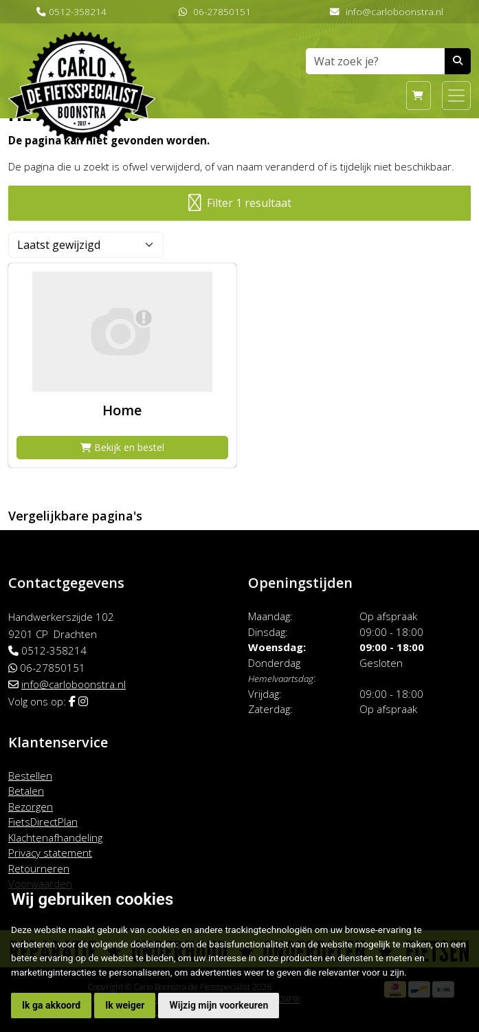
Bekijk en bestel (122, 447)
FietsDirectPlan (43, 821)
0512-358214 (78, 11)
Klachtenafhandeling (55, 837)
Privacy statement (50, 852)
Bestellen (30, 775)
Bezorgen (30, 806)
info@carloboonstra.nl (394, 11)
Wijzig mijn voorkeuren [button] (218, 1005)
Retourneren (38, 868)
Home (122, 410)
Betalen (26, 791)
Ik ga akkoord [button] (51, 1005)
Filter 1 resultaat (239, 203)
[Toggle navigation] (456, 95)
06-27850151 (222, 11)
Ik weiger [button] (124, 1005)
